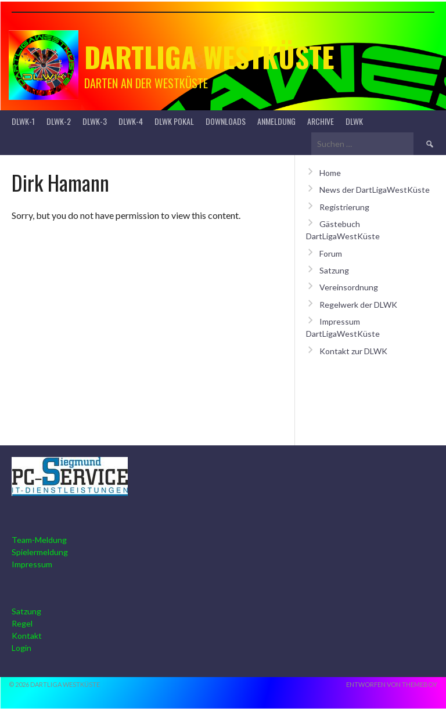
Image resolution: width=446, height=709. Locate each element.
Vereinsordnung (348, 287)
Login (21, 648)
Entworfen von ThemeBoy (391, 684)
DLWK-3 (94, 121)
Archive (320, 121)
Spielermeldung (40, 552)
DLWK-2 (58, 121)
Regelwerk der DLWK (358, 304)
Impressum (32, 564)
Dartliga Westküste (209, 56)
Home (330, 173)
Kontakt (27, 635)
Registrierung (344, 207)
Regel (22, 623)
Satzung (334, 270)
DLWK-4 (130, 121)
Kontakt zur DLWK (353, 351)
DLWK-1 (23, 121)
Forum (330, 253)
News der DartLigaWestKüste (374, 190)
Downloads (226, 121)
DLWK (354, 121)
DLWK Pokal (174, 121)
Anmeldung (276, 121)
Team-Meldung (39, 540)
